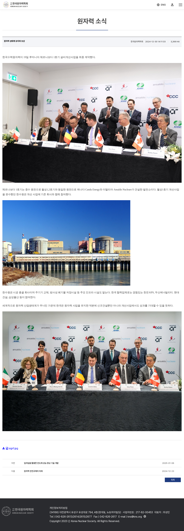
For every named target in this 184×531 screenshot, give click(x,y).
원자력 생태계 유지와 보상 (14, 41)
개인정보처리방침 (58, 508)
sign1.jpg (13, 448)
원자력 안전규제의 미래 (33, 471)
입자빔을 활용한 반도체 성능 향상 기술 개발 (41, 463)
